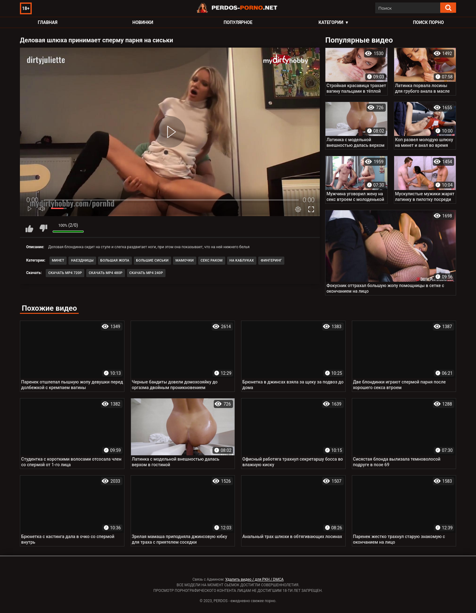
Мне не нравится (43, 228)
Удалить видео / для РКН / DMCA (254, 579)
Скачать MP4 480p (105, 273)
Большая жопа (114, 260)
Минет (58, 260)
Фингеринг (271, 260)
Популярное (238, 22)
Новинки (143, 22)
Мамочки (184, 260)
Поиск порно (428, 22)
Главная (47, 22)
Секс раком (212, 260)
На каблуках (242, 260)
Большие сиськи (152, 260)
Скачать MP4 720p (65, 273)
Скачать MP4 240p (146, 273)
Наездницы (82, 260)
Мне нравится (29, 228)
